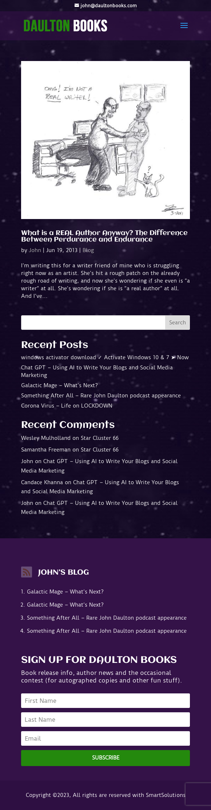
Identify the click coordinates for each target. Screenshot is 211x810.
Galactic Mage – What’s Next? (59, 385)
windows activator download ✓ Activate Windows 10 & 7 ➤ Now (105, 357)
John (35, 250)
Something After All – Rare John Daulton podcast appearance (101, 395)
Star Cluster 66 (100, 438)
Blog (88, 250)
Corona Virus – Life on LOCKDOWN (66, 405)
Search (177, 322)
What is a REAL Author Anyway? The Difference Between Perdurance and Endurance (104, 236)
